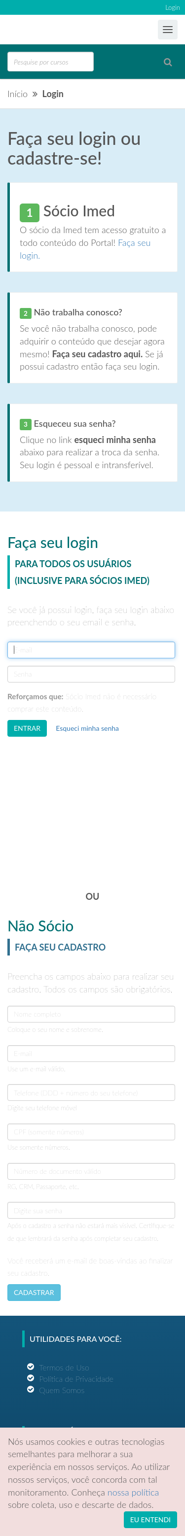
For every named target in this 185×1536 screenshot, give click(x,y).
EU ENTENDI (150, 1519)
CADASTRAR (34, 1292)
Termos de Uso (64, 1367)
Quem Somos (61, 1390)
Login (172, 7)
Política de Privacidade (76, 1378)
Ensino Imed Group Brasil (47, 30)
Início (17, 93)
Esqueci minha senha (87, 728)
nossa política (133, 1492)
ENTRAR (27, 728)
